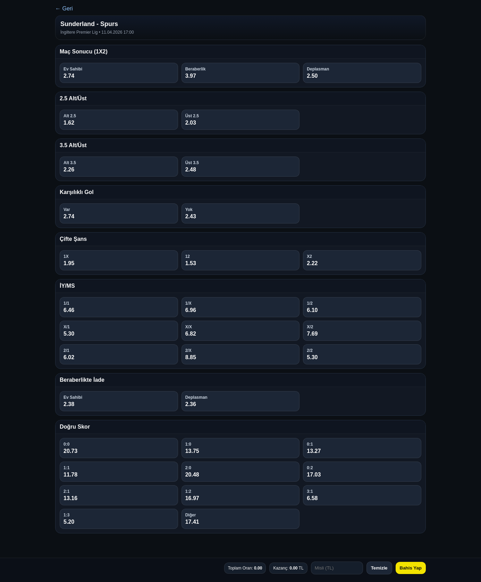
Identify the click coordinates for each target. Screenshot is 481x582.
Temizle (379, 568)
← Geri (64, 8)
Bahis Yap (411, 568)
